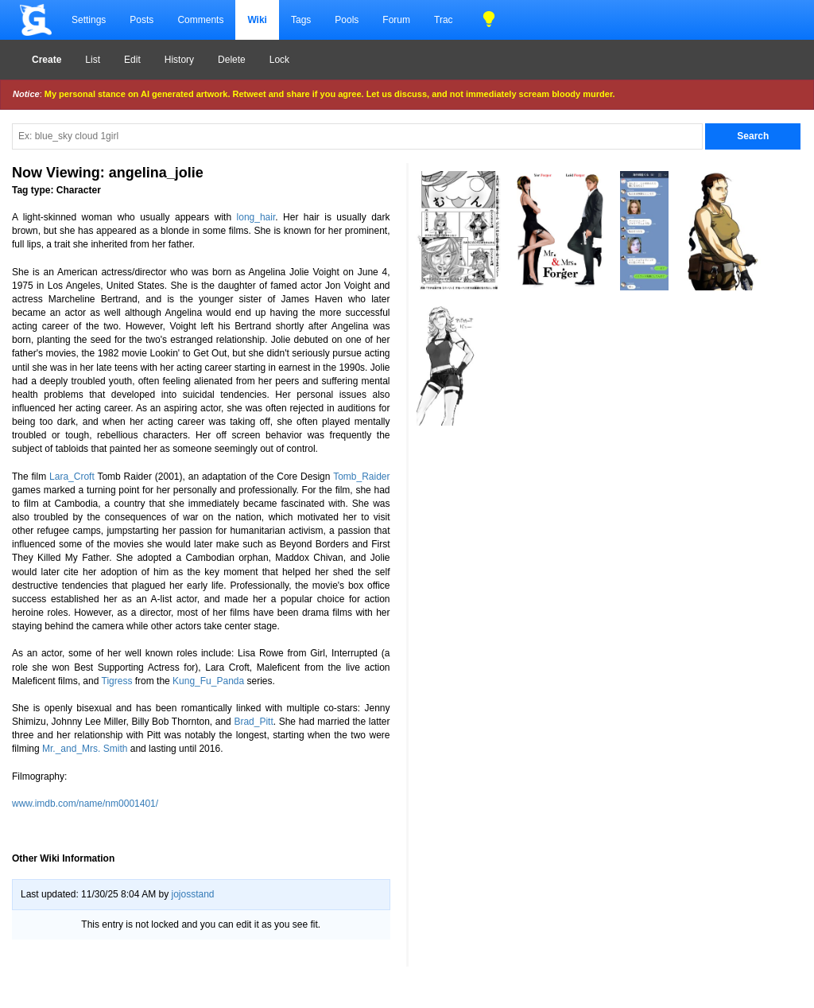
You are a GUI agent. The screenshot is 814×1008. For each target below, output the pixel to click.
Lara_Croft (72, 476)
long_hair (256, 217)
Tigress (117, 681)
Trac (443, 19)
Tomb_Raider (361, 476)
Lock (279, 59)
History (179, 59)
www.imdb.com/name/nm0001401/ (85, 803)
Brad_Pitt (253, 721)
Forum (396, 19)
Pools (347, 19)
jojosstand (192, 894)
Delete (232, 59)
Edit (132, 59)
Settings (89, 19)
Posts (141, 19)
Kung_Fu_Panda (208, 681)
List (92, 59)
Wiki (257, 19)
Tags (301, 19)
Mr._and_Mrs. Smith (84, 748)
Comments (200, 19)
